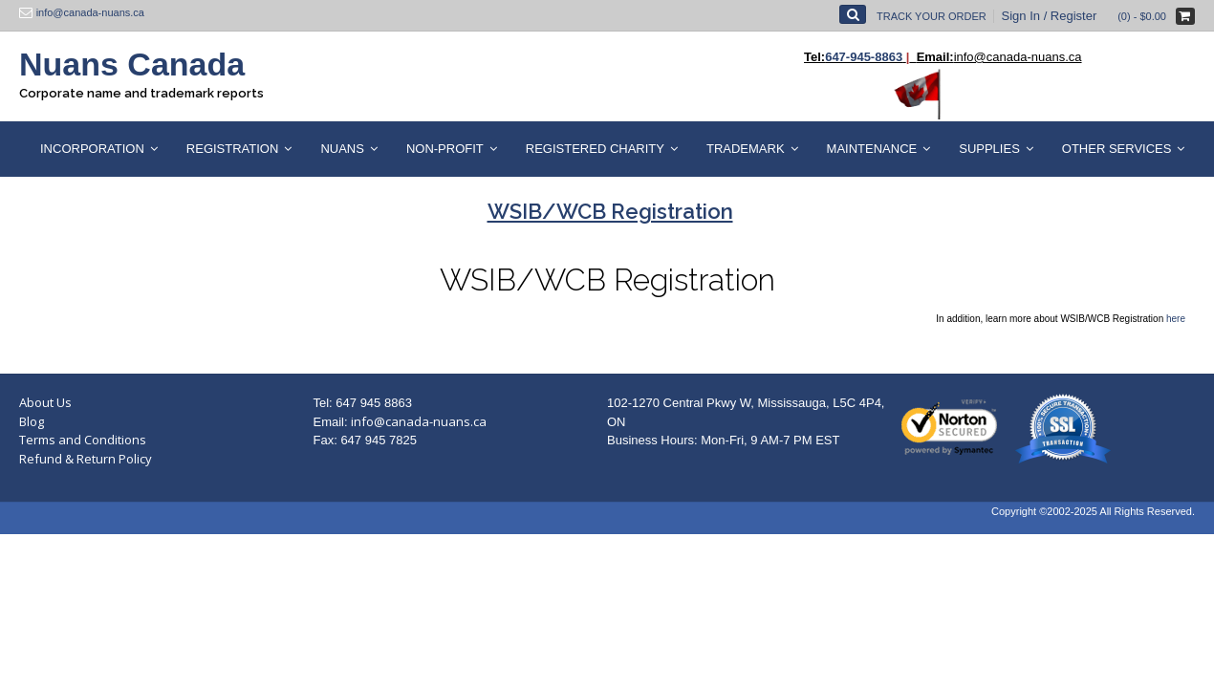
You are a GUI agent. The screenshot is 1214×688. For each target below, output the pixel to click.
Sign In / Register (1049, 16)
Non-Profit (445, 148)
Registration (232, 148)
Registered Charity (595, 148)
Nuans (342, 148)
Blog (31, 421)
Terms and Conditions (82, 439)
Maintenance (872, 148)
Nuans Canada (132, 64)
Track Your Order (931, 16)
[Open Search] (852, 14)
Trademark (745, 148)
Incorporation (92, 148)
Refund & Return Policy (85, 458)
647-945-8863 (863, 57)
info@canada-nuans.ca (419, 421)
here (1175, 318)
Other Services (1117, 148)
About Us (45, 402)
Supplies (989, 148)
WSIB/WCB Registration (607, 279)
